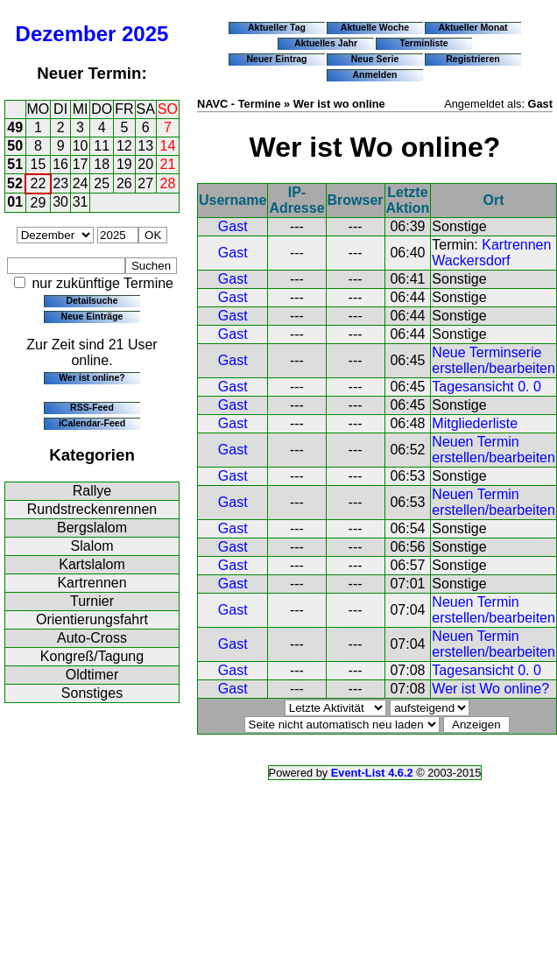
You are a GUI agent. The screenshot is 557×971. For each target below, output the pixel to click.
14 (168, 145)
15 (38, 164)
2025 (145, 34)
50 (15, 145)
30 (60, 201)
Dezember (66, 34)
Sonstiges (92, 693)
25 (101, 183)
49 (15, 127)
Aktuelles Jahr (325, 43)
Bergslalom (92, 527)
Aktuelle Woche (375, 27)
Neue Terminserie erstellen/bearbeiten (493, 360)
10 (80, 145)
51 (15, 164)
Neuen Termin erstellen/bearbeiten (493, 449)
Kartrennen (91, 582)
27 (145, 183)
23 (60, 183)
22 (38, 183)
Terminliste (423, 43)
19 (124, 164)
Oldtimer (92, 674)
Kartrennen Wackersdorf (491, 252)
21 (168, 164)
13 (145, 145)
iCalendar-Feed (92, 423)
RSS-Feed (92, 407)
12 (124, 145)
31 (80, 201)
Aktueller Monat (472, 27)
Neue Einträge (92, 316)
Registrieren (473, 58)
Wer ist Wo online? (490, 688)
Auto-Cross (92, 637)
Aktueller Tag (277, 27)
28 (168, 183)
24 (80, 183)
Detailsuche (91, 300)
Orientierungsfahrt (92, 619)
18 (101, 164)
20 (145, 164)
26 (124, 183)
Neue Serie (375, 58)
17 (80, 164)
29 (38, 202)
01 (15, 201)
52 (15, 183)
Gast (233, 226)
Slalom (92, 545)
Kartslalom (92, 564)
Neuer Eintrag (276, 58)
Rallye (92, 490)
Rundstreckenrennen (92, 509)
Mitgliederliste (475, 423)
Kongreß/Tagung (92, 656)
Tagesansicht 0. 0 (486, 386)
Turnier (92, 601)
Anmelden (375, 74)
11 (101, 145)
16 (60, 164)
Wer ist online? (91, 377)
